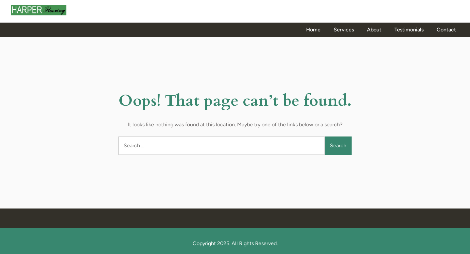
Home (313, 30)
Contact (446, 30)
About (374, 30)
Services (344, 30)
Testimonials (409, 30)
